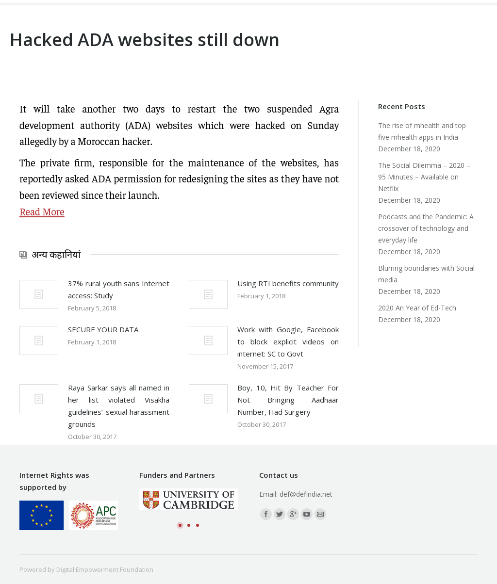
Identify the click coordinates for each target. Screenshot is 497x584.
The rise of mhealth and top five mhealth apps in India (422, 131)
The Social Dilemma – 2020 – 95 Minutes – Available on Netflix (424, 177)
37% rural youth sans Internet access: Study (118, 289)
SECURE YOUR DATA (103, 329)
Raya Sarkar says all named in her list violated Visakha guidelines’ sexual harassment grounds (118, 406)
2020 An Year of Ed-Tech (417, 307)
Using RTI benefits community (288, 283)
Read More (42, 211)
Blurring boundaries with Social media (426, 273)
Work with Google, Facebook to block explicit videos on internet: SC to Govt (288, 341)
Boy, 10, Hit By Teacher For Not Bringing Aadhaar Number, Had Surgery (288, 400)
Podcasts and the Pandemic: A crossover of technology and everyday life (426, 228)
